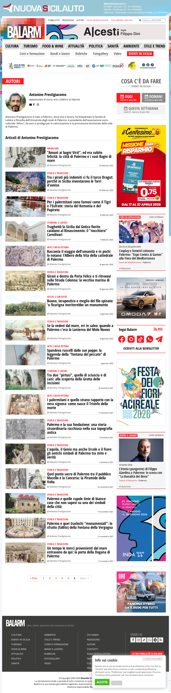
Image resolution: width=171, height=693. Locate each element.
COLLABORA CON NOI (122, 20)
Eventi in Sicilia (20, 639)
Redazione (126, 268)
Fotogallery (100, 53)
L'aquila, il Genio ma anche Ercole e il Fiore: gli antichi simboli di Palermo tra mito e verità (79, 453)
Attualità (17, 653)
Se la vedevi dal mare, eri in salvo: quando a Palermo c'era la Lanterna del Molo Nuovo (80, 327)
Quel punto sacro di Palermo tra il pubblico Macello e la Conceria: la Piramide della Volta (79, 477)
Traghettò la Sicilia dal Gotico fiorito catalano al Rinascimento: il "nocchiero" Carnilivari (77, 230)
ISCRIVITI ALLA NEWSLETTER (141, 348)
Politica (16, 658)
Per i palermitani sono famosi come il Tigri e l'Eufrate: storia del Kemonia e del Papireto (79, 205)
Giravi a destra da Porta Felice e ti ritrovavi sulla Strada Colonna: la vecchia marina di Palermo (79, 280)
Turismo (16, 644)
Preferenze (116, 683)
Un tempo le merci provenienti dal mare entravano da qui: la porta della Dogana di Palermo (78, 552)
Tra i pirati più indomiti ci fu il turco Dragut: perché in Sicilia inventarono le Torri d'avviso (80, 181)
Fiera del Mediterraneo (130, 262)
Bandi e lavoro (60, 53)
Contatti (92, 649)
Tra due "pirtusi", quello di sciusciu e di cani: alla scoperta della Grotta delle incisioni (76, 379)
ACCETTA (102, 682)
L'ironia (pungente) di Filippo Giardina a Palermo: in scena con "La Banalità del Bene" (140, 473)
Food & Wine (18, 649)
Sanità (15, 663)
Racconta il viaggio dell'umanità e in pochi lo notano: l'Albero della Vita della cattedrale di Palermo (80, 255)
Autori (91, 644)
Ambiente (50, 634)
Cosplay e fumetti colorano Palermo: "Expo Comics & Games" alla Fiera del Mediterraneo (141, 254)
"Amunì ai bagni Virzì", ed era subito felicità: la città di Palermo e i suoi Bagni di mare (79, 156)
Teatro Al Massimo (128, 480)
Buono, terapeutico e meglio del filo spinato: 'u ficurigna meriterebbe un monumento (80, 302)
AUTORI (80, 20)
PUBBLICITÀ (54, 20)
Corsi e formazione (32, 53)
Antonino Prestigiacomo (60, 165)
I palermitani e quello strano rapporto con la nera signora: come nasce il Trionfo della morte (80, 403)
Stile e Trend (52, 639)
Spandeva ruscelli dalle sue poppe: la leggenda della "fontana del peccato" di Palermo (76, 354)
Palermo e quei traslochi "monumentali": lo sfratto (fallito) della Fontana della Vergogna (80, 525)
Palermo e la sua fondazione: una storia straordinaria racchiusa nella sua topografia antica (79, 428)
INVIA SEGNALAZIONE (97, 20)
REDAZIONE (68, 20)
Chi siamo (93, 634)
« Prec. (34, 578)
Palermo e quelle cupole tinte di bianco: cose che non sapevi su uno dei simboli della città (76, 502)
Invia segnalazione (99, 653)
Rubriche (81, 53)
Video (117, 53)
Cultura (16, 634)
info (147, 666)
